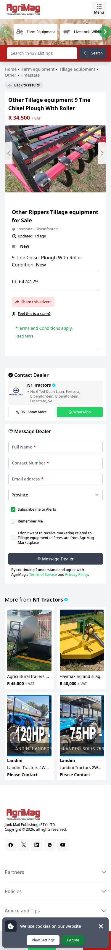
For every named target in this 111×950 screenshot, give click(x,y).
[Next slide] (105, 32)
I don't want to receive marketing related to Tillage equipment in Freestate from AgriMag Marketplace (56, 538)
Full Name (24, 447)
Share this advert (33, 301)
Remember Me (30, 521)
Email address (27, 479)
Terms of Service (43, 574)
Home (11, 69)
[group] (35, 32)
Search (93, 53)
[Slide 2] (59, 196)
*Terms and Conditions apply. (44, 328)
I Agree (73, 940)
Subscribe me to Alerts (37, 509)
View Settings (43, 940)
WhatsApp (80, 411)
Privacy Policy (76, 574)
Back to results (24, 85)
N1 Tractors (48, 599)
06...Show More (31, 411)
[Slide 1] (55, 196)
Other (10, 75)
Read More (24, 336)
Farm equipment (38, 69)
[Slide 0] (51, 196)
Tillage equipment (77, 69)
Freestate (30, 75)
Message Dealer (55, 559)
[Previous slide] (6, 32)
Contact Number (30, 463)
